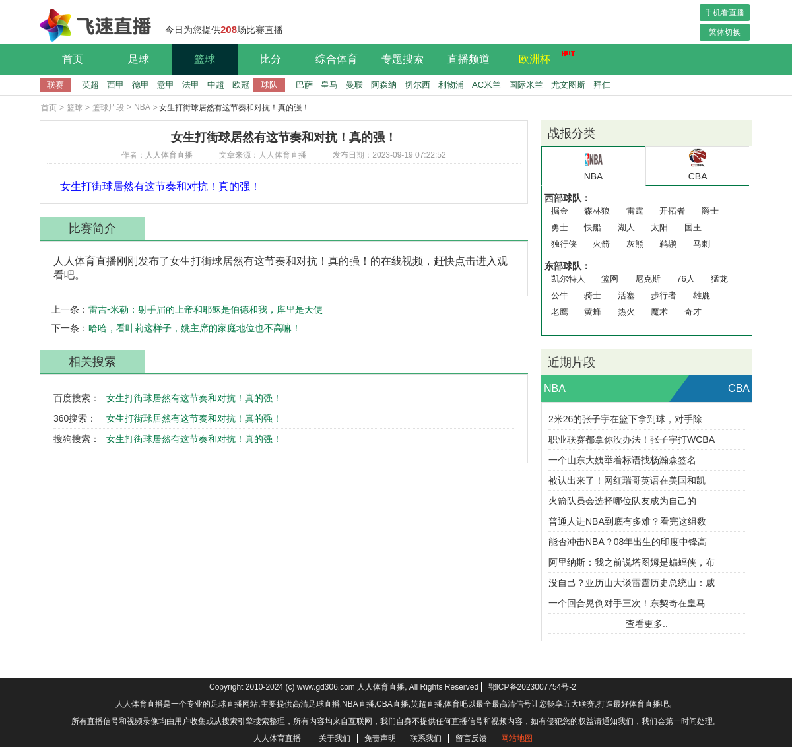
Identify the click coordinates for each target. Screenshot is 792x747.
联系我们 (426, 738)
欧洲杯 (543, 57)
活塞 (626, 295)
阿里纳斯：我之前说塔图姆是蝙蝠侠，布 (631, 562)
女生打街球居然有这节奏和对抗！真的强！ (194, 398)
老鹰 (559, 312)
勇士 (559, 227)
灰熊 (635, 244)
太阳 (659, 227)
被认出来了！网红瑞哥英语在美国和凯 (627, 480)
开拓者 (672, 211)
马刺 (701, 244)
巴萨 (304, 85)
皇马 (329, 85)
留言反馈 (471, 738)
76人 (685, 279)
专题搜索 (402, 59)
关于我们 (334, 738)
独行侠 (564, 244)
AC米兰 (486, 85)
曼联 (354, 85)
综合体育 (336, 59)
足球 (138, 59)
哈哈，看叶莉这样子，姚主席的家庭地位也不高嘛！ (194, 328)
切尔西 (417, 85)
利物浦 (451, 85)
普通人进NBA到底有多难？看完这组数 (627, 521)
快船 (592, 227)
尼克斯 (648, 279)
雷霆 (635, 211)
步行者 (663, 295)
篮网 (609, 279)
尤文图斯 (568, 85)
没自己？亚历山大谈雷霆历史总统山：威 (631, 582)
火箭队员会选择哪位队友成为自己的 (622, 501)
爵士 (710, 211)
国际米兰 (526, 85)
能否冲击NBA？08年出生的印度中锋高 (627, 541)
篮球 (204, 59)
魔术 (659, 312)
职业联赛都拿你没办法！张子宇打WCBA (631, 439)
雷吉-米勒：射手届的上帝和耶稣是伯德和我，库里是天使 (205, 309)
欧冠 (240, 85)
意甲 (165, 85)
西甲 (115, 85)
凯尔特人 (568, 279)
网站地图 (517, 738)
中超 (215, 85)
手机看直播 (724, 12)
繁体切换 (725, 32)
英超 (90, 85)
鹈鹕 (667, 244)
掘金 (559, 211)
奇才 (693, 312)
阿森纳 (384, 85)
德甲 (140, 85)
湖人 (626, 227)
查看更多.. (647, 623)
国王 (693, 227)
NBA (142, 107)
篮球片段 (108, 107)
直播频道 (468, 59)
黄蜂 (592, 312)
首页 (72, 59)
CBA (739, 388)
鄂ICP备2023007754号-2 (532, 687)
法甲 (190, 85)
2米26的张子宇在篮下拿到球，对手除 (625, 419)
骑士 (592, 295)
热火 (626, 312)
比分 (270, 59)
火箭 (601, 244)
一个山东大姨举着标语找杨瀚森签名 (622, 460)
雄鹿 (701, 295)
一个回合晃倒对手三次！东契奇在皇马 (627, 603)
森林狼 (597, 211)
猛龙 (719, 279)
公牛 (559, 295)
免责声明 (380, 738)
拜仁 (601, 85)
